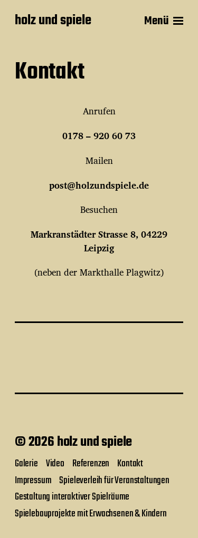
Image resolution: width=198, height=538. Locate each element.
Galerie (26, 464)
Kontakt (130, 464)
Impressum (33, 480)
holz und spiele (53, 21)
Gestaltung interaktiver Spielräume (72, 497)
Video (55, 464)
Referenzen (90, 464)
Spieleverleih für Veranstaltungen (114, 480)
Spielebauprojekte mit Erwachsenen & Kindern (91, 514)
